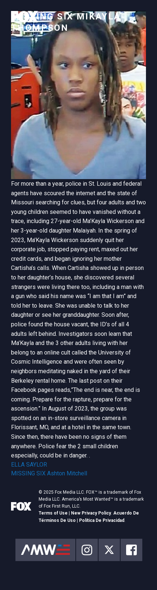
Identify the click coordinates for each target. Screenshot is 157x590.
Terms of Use (53, 513)
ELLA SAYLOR (29, 464)
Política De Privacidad (101, 520)
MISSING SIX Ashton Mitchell (49, 473)
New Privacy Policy (91, 513)
